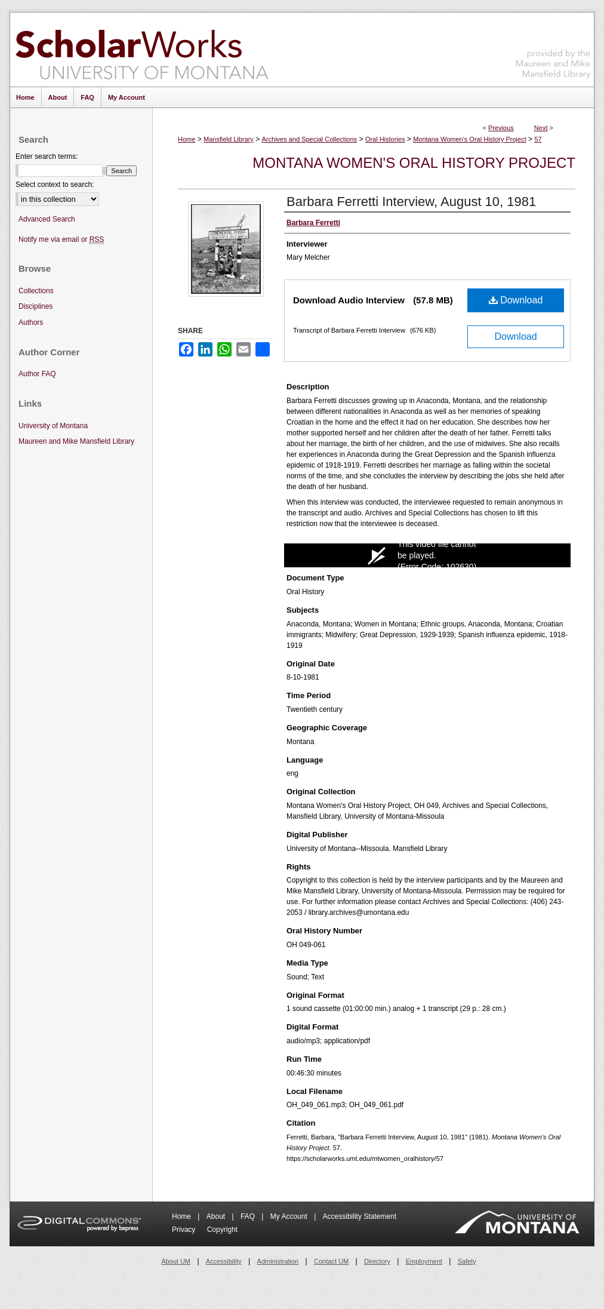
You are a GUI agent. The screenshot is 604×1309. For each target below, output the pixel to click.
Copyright (222, 1229)
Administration (278, 1261)
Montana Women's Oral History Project (469, 139)
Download (516, 300)
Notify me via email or (61, 239)
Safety (467, 1261)
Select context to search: (55, 184)
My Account (289, 1216)
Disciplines (36, 306)
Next (541, 127)
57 (537, 139)
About (217, 1216)
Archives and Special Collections (310, 139)
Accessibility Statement (359, 1216)
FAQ (249, 1216)
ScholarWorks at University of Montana (141, 50)
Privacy (185, 1229)
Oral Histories (385, 139)
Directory (377, 1261)
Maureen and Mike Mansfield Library (553, 47)
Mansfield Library (229, 139)
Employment (424, 1261)
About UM (175, 1261)
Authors (31, 322)
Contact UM (331, 1261)
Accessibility (224, 1261)
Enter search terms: (47, 156)
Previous (501, 127)
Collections (36, 291)
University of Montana (53, 426)
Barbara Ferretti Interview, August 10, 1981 (411, 201)
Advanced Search (47, 219)
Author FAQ (37, 374)
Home (186, 139)
